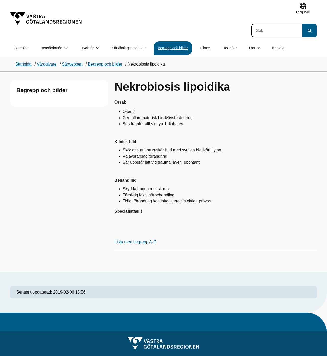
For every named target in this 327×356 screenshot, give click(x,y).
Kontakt (278, 48)
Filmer (205, 48)
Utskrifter (229, 48)
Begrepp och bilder (173, 48)
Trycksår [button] (90, 48)
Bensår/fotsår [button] (54, 48)
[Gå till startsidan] (46, 18)
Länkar (254, 48)
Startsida (21, 48)
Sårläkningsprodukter (129, 48)
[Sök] (276, 30)
